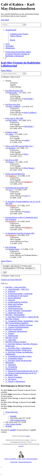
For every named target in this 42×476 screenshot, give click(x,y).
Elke (25, 154)
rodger (11, 134)
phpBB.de (27, 436)
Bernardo (12, 148)
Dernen (11, 162)
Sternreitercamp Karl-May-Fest (16, 188)
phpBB (12, 430)
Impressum (20, 446)
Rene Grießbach (14, 106)
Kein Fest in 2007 (11, 160)
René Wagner (29, 168)
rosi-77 (11, 190)
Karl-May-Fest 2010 (12, 104)
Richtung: (26, 268)
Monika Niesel (14, 249)
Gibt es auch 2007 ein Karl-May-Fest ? (19, 146)
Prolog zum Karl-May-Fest (15, 174)
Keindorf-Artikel (11, 132)
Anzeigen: (12, 266)
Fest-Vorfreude (10, 247)
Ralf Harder (13, 93)
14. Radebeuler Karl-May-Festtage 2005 (19, 233)
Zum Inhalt (5, 20)
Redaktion (12, 176)
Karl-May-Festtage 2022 (14, 91)
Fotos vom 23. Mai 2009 (14, 118)
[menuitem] (19, 34)
